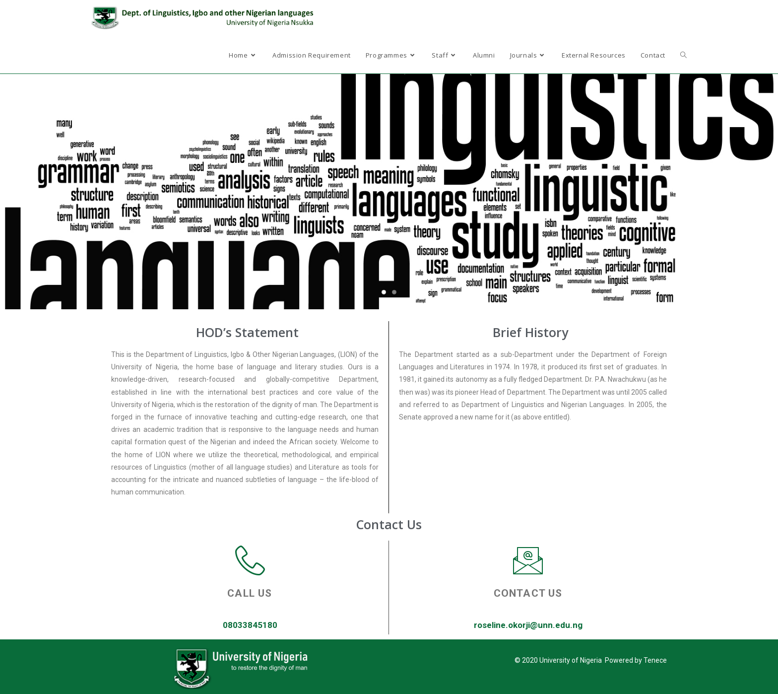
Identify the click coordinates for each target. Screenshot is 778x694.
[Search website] (683, 55)
